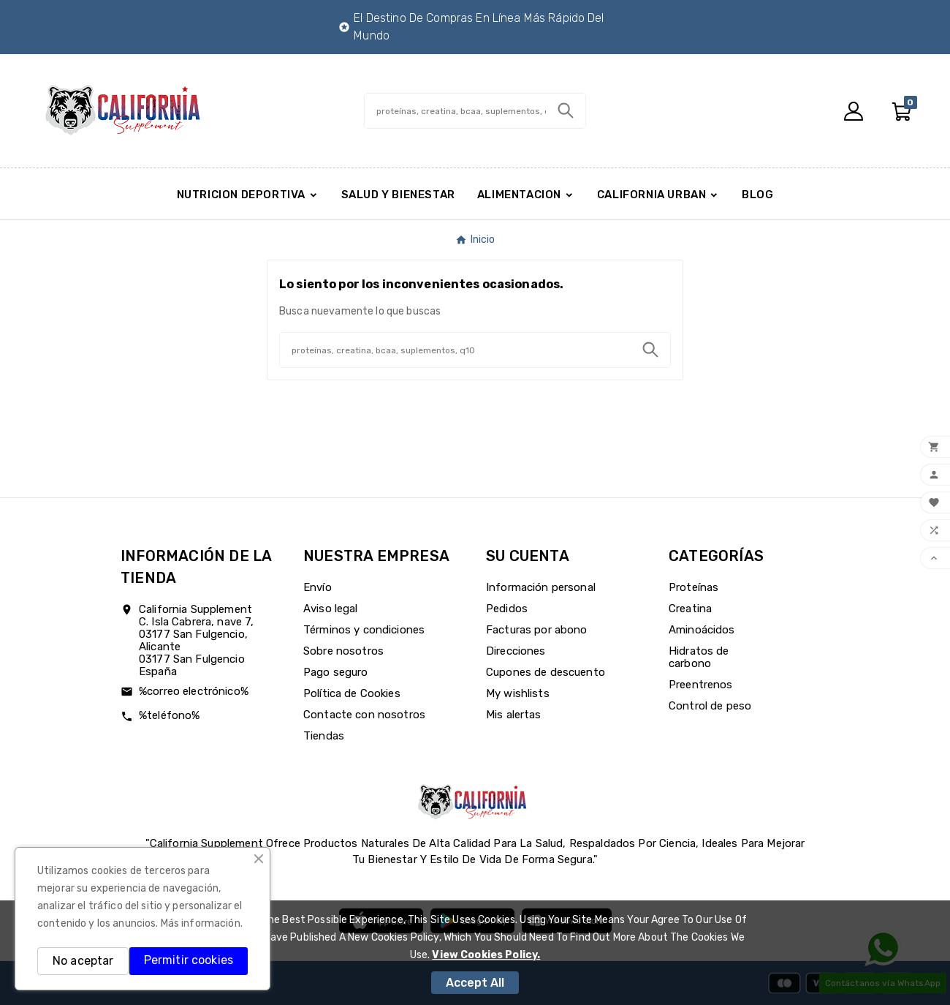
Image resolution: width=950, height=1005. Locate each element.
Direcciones (516, 651)
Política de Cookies (351, 693)
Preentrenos (701, 684)
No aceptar (83, 961)
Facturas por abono (537, 629)
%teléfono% (169, 715)
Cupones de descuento (545, 672)
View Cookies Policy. (486, 955)
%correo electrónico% (193, 691)
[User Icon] (853, 111)
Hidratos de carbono (699, 657)
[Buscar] (456, 111)
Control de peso (710, 705)
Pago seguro (335, 672)
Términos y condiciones (364, 629)
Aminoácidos (702, 629)
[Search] (566, 110)
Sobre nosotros (343, 651)
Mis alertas (514, 714)
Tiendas (323, 735)
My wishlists (518, 693)
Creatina (690, 608)
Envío (317, 587)
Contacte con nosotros (364, 714)
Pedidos (507, 608)
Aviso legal (330, 608)
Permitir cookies (188, 960)
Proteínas (693, 587)
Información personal (541, 587)
